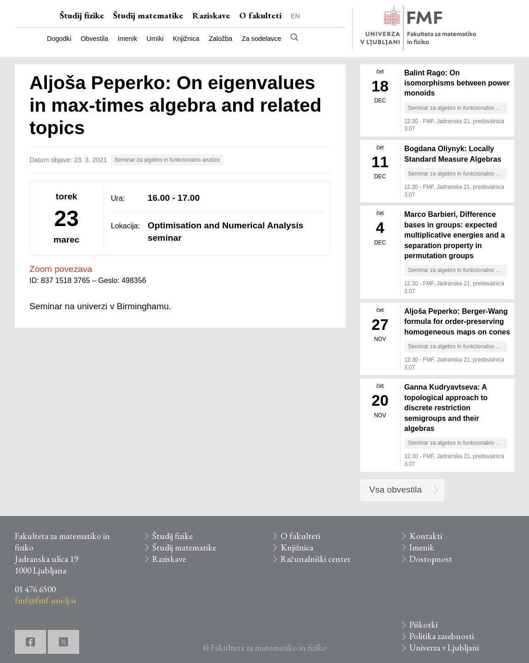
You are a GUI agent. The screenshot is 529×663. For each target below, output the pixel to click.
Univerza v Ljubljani (444, 647)
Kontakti (425, 536)
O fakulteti (260, 15)
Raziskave (211, 15)
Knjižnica (186, 38)
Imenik (127, 38)
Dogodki (59, 38)
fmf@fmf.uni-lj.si (45, 600)
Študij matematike (148, 15)
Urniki (155, 38)
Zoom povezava (60, 269)
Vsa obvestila (395, 489)
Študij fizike (82, 15)
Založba (220, 38)
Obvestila (94, 38)
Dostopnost (430, 559)
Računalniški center (316, 559)
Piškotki (423, 624)
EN (295, 16)
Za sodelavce (262, 38)
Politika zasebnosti (441, 636)
